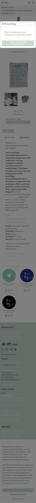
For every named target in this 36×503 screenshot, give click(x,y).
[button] (18, 43)
